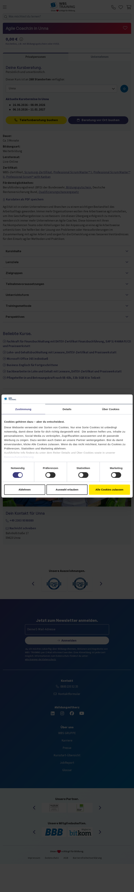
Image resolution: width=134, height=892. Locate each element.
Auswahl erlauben (67, 489)
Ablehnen (25, 489)
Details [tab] (67, 409)
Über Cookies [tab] (110, 409)
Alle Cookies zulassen (109, 489)
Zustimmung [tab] (23, 409)
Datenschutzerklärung (19, 456)
